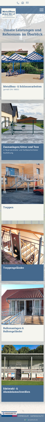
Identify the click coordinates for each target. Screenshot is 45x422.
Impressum (23, 416)
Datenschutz (37, 416)
